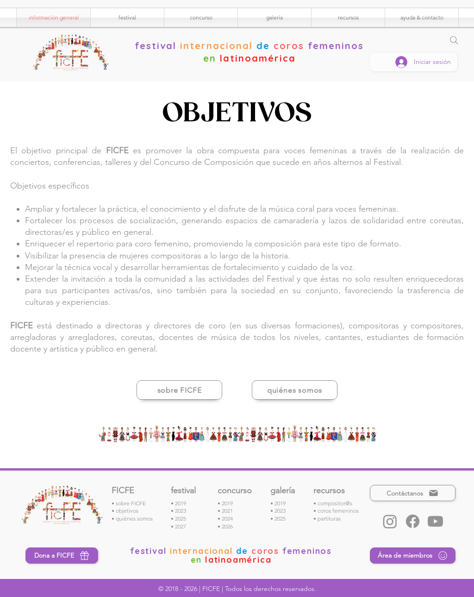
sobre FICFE (131, 503)
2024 (227, 518)
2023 (180, 510)
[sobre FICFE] (179, 390)
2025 (180, 518)
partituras (329, 518)
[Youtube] (435, 521)
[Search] (454, 40)
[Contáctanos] (412, 493)
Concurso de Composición (204, 162)
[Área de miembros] (412, 555)
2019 (180, 503)
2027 (180, 526)
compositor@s (335, 503)
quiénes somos (134, 518)
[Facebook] (413, 521)
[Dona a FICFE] (61, 555)
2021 (227, 510)
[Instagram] (390, 521)
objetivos (127, 510)
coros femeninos (338, 510)
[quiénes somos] (294, 390)
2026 (227, 526)
